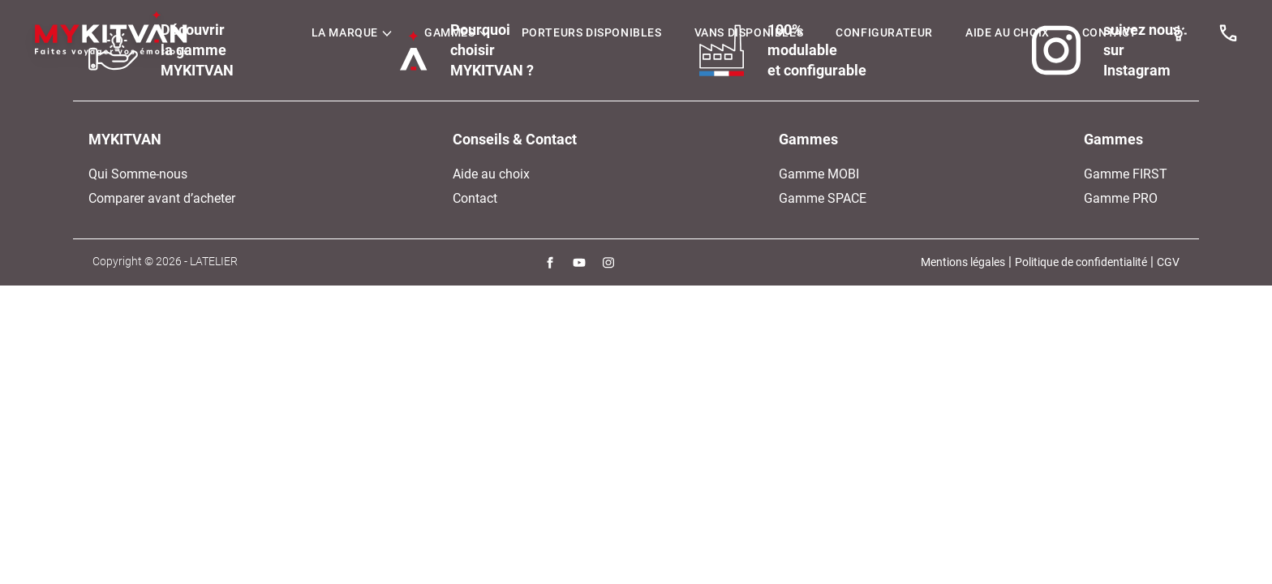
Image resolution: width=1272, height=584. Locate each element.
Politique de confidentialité (1081, 262)
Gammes (456, 32)
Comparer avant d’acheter (161, 198)
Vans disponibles (749, 32)
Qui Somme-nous (137, 174)
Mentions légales (963, 262)
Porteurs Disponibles (592, 32)
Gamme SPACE (822, 198)
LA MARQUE (352, 32)
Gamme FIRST (1125, 174)
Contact (1109, 32)
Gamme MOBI (819, 174)
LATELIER (214, 261)
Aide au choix (1007, 32)
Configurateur (884, 32)
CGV (1168, 262)
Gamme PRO (1121, 198)
